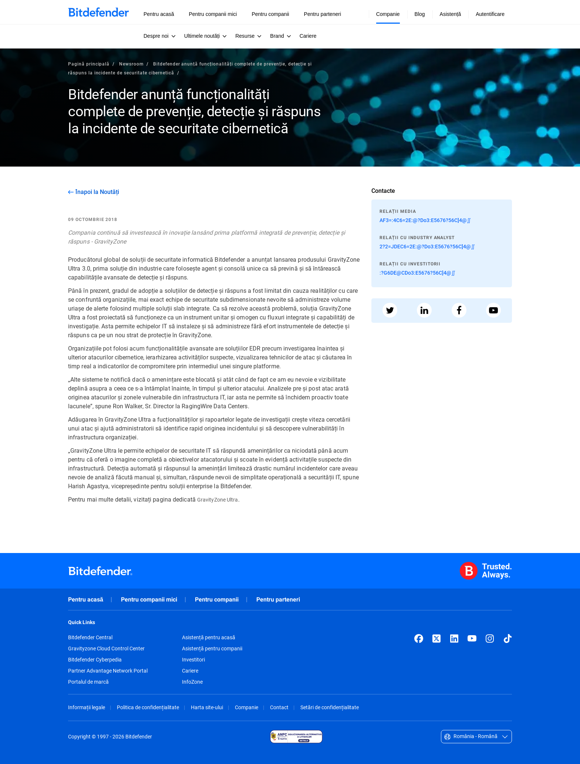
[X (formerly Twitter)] (436, 638)
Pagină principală (88, 64)
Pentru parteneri (278, 599)
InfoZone (192, 681)
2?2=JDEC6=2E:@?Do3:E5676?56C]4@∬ (427, 246)
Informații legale (86, 707)
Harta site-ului (207, 707)
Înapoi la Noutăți (97, 191)
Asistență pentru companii (212, 648)
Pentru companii (217, 599)
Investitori (193, 659)
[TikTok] (507, 638)
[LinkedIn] (454, 638)
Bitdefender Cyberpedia (95, 659)
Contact (279, 707)
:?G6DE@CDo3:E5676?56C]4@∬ (417, 272)
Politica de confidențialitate (148, 707)
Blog (420, 14)
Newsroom (131, 64)
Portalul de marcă (88, 681)
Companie (246, 707)
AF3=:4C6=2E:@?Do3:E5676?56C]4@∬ (425, 220)
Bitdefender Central (90, 637)
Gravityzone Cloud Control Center (106, 648)
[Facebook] (418, 638)
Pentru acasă (85, 599)
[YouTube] (472, 638)
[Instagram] (489, 638)
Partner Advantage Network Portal (108, 670)
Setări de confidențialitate (329, 707)
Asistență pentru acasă (208, 637)
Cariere (190, 670)
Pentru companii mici (149, 599)
